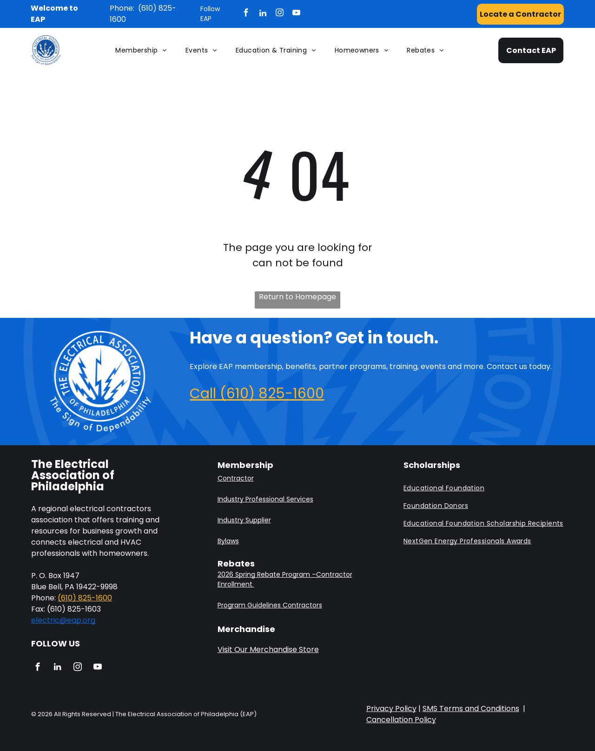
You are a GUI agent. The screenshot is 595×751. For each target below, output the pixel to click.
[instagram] (279, 14)
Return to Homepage (297, 296)
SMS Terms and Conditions (471, 708)
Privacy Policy (391, 708)
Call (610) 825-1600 (257, 393)
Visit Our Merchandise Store (268, 649)
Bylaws (228, 541)
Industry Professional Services (265, 499)
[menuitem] (141, 50)
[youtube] (296, 14)
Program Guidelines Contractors (270, 605)
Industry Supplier (244, 520)
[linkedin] (263, 14)
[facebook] (246, 14)
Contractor (236, 478)
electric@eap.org (63, 620)
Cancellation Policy (401, 719)
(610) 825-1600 (85, 598)
